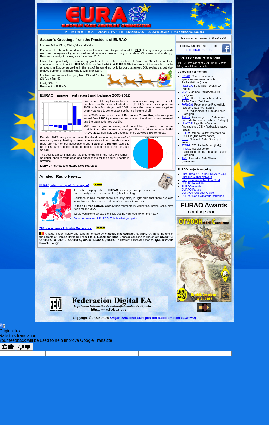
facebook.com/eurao (199, 50)
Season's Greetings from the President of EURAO (83, 40)
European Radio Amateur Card (201, 180)
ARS (184, 158)
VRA (184, 91)
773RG (186, 145)
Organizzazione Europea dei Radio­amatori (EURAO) (153, 318)
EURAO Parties (191, 189)
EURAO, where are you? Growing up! (64, 185)
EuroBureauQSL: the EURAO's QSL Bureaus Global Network (204, 175)
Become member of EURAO (91, 218)
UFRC (185, 98)
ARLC (185, 148)
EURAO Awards (191, 186)
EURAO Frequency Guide (198, 192)
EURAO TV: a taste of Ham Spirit (198, 58)
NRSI (185, 139)
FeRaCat (187, 104)
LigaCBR (187, 123)
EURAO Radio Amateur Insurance (203, 195)
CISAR (186, 76)
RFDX (185, 132)
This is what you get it (123, 218)
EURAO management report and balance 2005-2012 (85, 95)
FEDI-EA (187, 85)
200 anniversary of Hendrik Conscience (65, 228)
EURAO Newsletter (193, 183)
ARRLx (186, 117)
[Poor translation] (24, 347)
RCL (184, 110)
